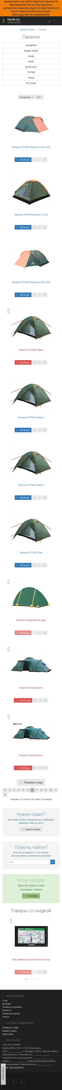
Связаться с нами (10, 1027)
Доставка (6, 1004)
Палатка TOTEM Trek (31, 552)
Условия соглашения (11, 1007)
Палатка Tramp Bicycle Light (31, 620)
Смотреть (31, 896)
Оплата (5, 1017)
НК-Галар (31, 83)
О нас (5, 1000)
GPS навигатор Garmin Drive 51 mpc (31, 959)
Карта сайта (7, 1034)
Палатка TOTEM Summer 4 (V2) (31, 214)
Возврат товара (9, 1031)
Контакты (6, 1010)
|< (5, 790)
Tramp (31, 77)
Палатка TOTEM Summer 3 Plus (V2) (31, 147)
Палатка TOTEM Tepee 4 (31, 485)
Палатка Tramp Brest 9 (31, 755)
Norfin (31, 61)
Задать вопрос (31, 829)
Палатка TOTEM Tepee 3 (31, 417)
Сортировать (26, 97)
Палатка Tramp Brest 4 (31, 687)
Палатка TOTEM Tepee (31, 350)
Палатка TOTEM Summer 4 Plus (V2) (31, 282)
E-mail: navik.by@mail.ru (13, 1067)
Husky (31, 56)
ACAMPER (31, 45)
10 (51, 790)
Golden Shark (31, 50)
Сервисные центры (11, 1013)
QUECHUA (31, 67)
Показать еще (31, 782)
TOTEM (31, 72)
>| (5, 795)
